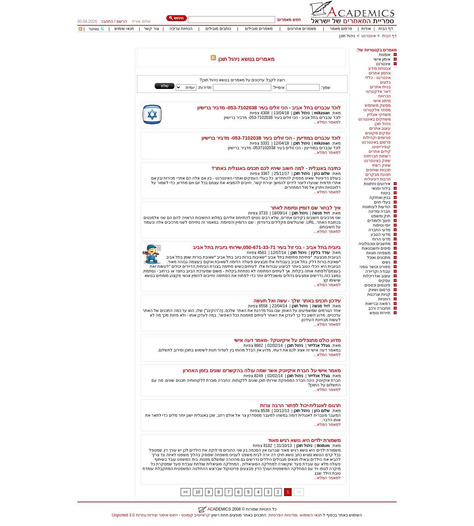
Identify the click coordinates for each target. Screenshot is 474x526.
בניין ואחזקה (379, 197)
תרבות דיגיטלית (377, 179)
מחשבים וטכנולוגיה (374, 243)
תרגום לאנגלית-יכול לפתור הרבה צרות (300, 405)
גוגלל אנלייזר (318, 345)
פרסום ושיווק (379, 290)
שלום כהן (321, 173)
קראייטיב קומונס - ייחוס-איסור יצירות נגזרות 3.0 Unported (161, 515)
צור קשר (151, 28)
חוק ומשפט (380, 216)
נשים (386, 262)
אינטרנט (368, 36)
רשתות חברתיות (377, 156)
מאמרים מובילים (259, 28)
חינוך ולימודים (378, 220)
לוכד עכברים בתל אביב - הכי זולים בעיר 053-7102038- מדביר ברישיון (269, 107)
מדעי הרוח (381, 239)
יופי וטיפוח (381, 225)
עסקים (384, 280)
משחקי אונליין (379, 114)
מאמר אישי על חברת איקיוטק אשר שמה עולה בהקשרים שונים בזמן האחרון (262, 370)
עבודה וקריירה (377, 271)
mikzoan (322, 113)
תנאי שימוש (124, 28)
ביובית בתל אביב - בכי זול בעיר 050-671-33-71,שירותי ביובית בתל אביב (267, 247)
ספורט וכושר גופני (375, 266)
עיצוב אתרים (380, 128)
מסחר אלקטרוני (377, 110)
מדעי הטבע (380, 234)
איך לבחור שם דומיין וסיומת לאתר (306, 207)
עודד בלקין (320, 252)
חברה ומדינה (379, 211)
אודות (366, 28)
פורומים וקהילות (377, 137)
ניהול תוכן (347, 36)
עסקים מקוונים (378, 133)
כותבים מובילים (218, 28)
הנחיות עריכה (181, 28)
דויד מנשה (320, 213)
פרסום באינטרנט (376, 142)
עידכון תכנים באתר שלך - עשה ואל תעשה (297, 300)
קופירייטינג (381, 147)
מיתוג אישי (382, 100)
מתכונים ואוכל (378, 257)
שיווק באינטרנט (377, 160)
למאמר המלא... (327, 122)
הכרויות (384, 96)
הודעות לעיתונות (376, 207)
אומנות (384, 54)
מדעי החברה (379, 230)
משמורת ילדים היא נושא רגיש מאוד (304, 440)
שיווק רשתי (381, 165)
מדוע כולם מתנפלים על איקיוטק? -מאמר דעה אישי (287, 340)
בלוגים (385, 82)
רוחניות (384, 299)
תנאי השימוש (311, 515)
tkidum (323, 445)
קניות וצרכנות (378, 294)
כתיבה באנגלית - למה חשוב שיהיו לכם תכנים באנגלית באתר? (276, 168)
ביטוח (385, 193)
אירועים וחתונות (377, 183)
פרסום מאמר (341, 28)
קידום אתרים (380, 151)
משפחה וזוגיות (378, 253)
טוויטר (94, 29)
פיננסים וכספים (377, 285)
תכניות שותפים (378, 170)
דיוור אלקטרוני (378, 91)
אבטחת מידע (379, 68)
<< (185, 492)
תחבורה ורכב (379, 308)
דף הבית (386, 28)
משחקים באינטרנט (374, 119)
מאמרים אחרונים (301, 28)
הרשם (122, 21)
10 (198, 492)
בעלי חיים (382, 202)
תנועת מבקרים (378, 174)
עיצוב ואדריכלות (376, 276)
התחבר (107, 21)
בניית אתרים (380, 87)
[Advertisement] (277, 45)
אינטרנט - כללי (378, 77)
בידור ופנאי (381, 188)
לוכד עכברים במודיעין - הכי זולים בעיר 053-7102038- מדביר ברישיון (271, 138)
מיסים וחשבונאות (376, 248)
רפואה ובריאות (377, 303)
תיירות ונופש (380, 313)
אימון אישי (382, 59)
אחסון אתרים (380, 73)
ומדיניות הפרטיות (283, 515)
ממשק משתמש (378, 105)
